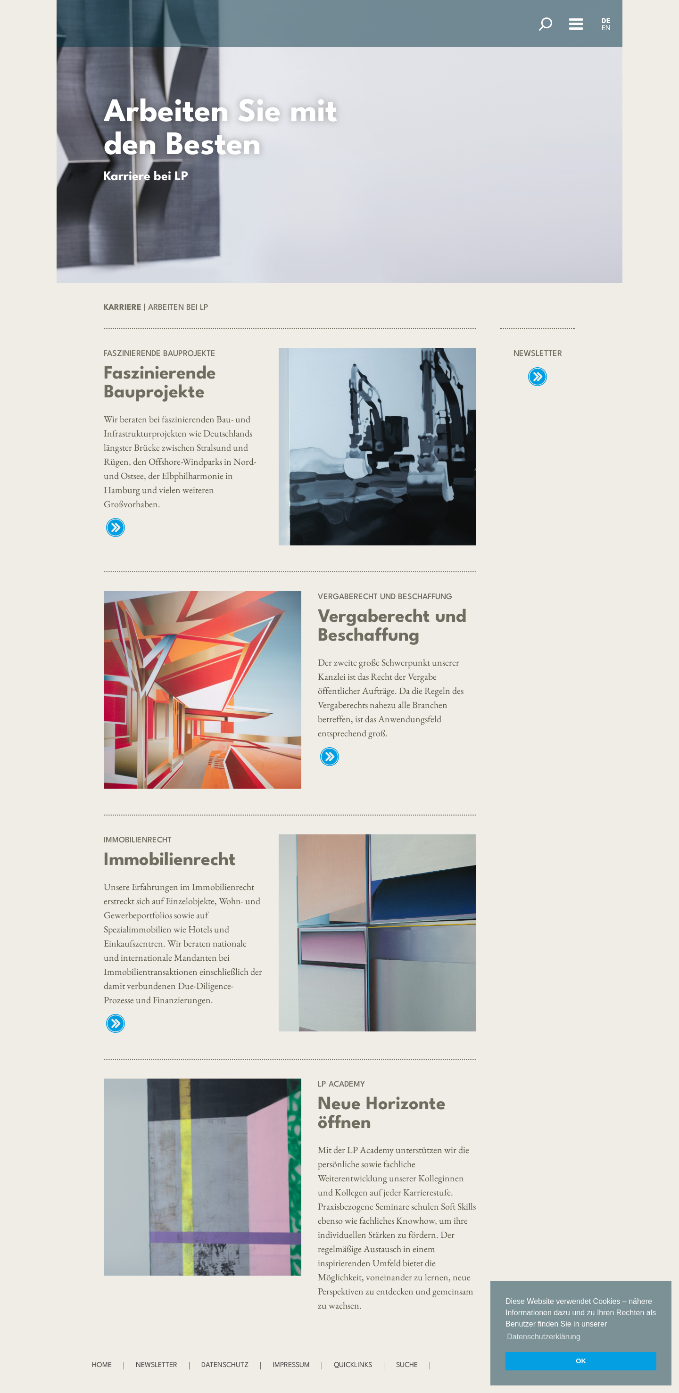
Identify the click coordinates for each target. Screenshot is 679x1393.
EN (606, 28)
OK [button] (581, 1361)
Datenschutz (224, 1365)
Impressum (291, 1365)
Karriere (122, 308)
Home (102, 1365)
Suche (407, 1365)
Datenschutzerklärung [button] (543, 1337)
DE (606, 21)
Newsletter (156, 1365)
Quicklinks (353, 1365)
